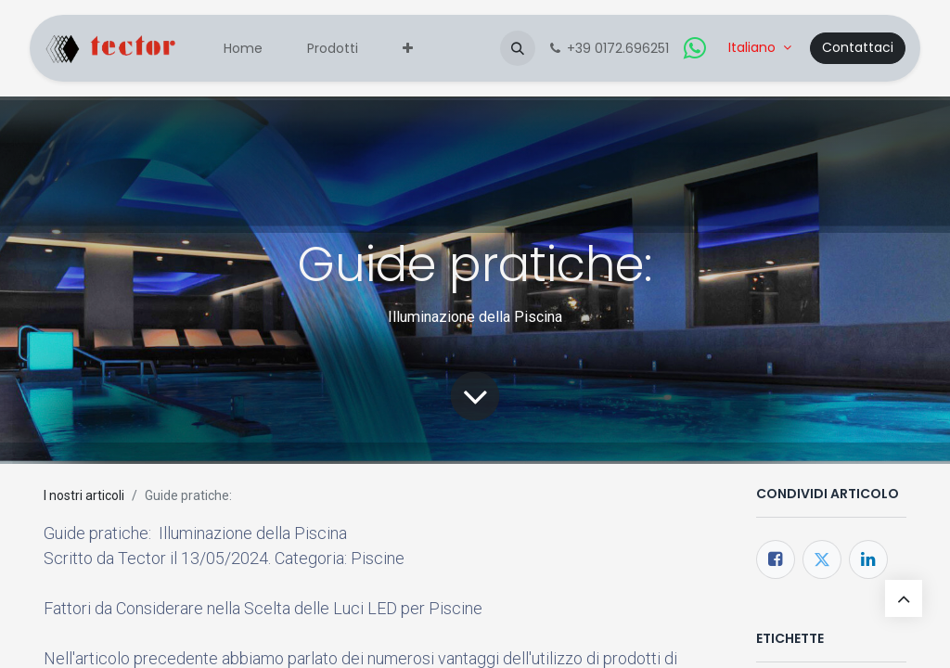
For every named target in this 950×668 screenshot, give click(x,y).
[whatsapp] (695, 48)
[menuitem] (243, 49)
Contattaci (857, 47)
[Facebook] (775, 559)
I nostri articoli (84, 495)
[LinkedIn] (868, 559)
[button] (517, 48)
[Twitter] (821, 559)
